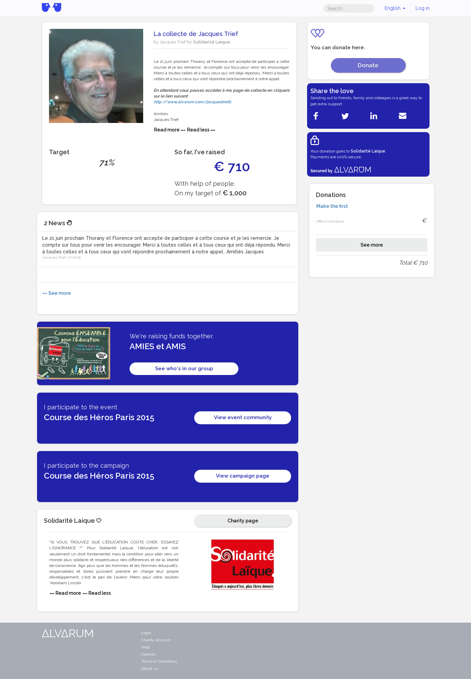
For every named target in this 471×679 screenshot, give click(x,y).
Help (145, 647)
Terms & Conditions (159, 661)
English (395, 8)
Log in (423, 8)
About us (149, 668)
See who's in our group (184, 368)
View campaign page (242, 476)
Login (146, 632)
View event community (243, 417)
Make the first (332, 206)
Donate (368, 65)
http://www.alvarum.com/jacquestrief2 (192, 102)
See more (371, 245)
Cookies (148, 654)
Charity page (243, 520)
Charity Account (156, 640)
